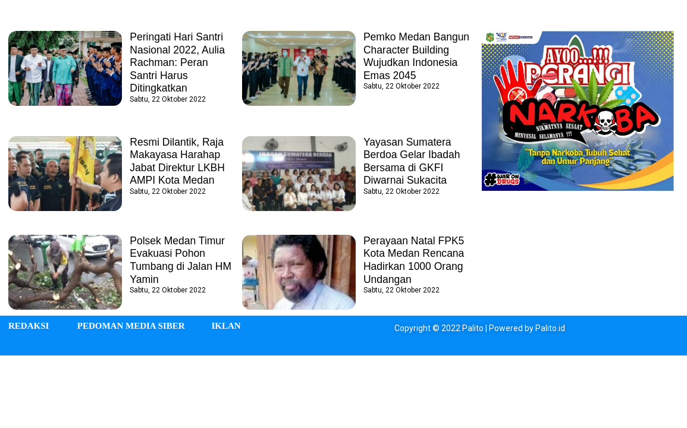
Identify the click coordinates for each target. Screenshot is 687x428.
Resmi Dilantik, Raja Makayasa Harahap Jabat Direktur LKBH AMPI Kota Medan (178, 161)
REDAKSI (28, 326)
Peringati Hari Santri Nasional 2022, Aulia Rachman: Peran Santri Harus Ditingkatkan (178, 62)
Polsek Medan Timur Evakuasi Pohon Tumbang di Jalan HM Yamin (182, 260)
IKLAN (225, 326)
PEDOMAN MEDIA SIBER (131, 326)
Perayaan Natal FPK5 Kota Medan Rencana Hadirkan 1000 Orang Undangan (415, 260)
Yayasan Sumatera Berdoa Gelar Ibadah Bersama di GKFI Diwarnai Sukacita (413, 161)
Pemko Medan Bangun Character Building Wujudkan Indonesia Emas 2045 (415, 56)
